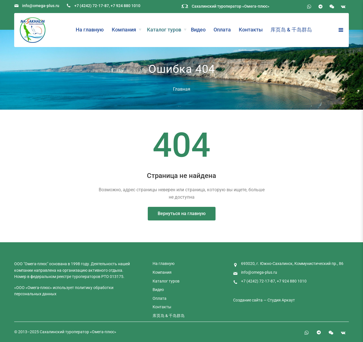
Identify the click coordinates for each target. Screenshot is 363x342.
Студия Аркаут (281, 300)
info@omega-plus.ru (40, 5)
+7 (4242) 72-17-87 (91, 5)
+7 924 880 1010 (125, 5)
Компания (124, 30)
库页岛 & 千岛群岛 (291, 30)
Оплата (222, 30)
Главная (181, 89)
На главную (90, 30)
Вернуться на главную (182, 213)
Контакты (251, 30)
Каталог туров (164, 30)
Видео (198, 30)
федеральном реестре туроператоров (65, 276)
